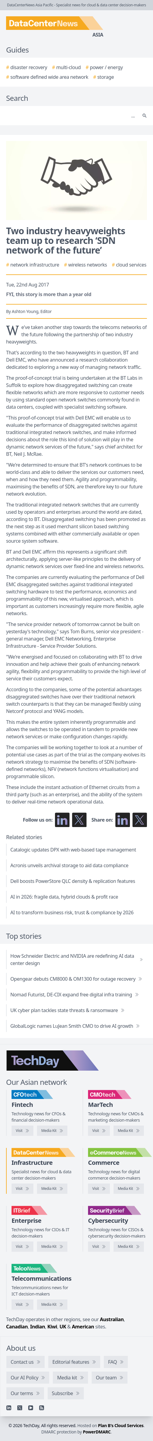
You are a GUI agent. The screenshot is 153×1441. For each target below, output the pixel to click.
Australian (112, 1319)
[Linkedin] (8, 1407)
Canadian (17, 1326)
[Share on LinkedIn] (122, 820)
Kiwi (52, 1326)
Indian (37, 1326)
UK (62, 1326)
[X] (19, 1407)
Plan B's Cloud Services (121, 1425)
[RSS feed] (41, 1407)
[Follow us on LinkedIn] (62, 820)
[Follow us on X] (79, 820)
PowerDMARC (97, 1432)
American (83, 1326)
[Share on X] (139, 820)
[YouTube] (30, 1407)
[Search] (70, 115)
